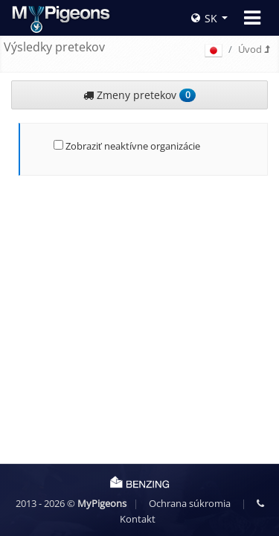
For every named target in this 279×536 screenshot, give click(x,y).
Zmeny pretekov (139, 95)
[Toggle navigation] (252, 17)
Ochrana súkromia (190, 503)
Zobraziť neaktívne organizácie (127, 146)
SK (204, 18)
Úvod (253, 49)
